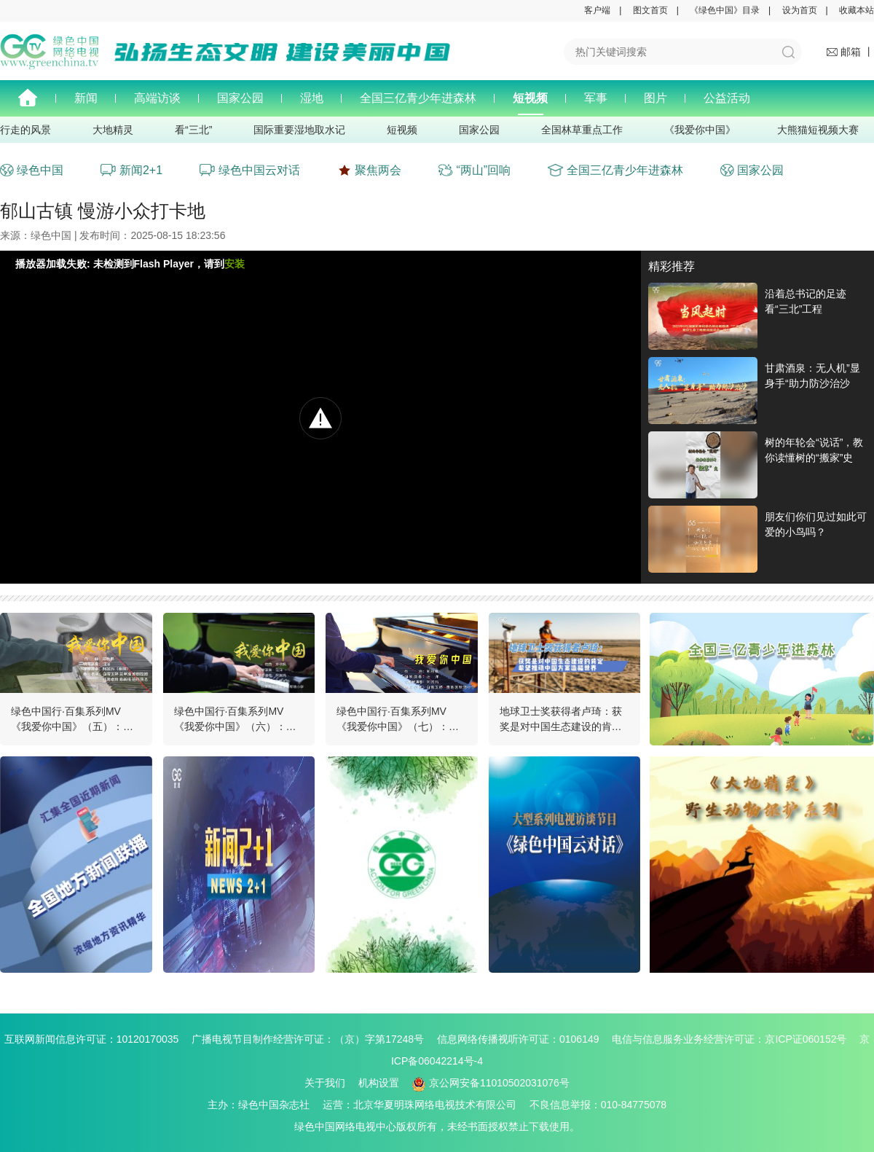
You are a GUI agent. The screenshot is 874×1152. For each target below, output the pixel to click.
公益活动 (727, 98)
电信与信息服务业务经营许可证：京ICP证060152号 (734, 1039)
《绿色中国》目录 (725, 10)
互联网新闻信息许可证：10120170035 (96, 1039)
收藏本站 (856, 10)
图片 (655, 98)
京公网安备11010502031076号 (491, 1083)
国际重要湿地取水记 (299, 130)
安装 (234, 264)
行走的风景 (25, 130)
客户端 (597, 10)
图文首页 (650, 10)
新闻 (86, 98)
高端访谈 (157, 98)
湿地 (311, 98)
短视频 (530, 98)
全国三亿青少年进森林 (418, 98)
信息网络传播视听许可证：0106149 (523, 1039)
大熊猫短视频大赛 (818, 130)
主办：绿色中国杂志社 (264, 1104)
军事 (595, 98)
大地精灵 (112, 130)
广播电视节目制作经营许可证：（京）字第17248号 (313, 1039)
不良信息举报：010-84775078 (597, 1104)
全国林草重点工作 (582, 130)
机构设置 (378, 1083)
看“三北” (193, 130)
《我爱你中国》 (700, 130)
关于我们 (324, 1083)
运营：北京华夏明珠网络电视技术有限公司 (425, 1104)
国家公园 (240, 98)
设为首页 (799, 10)
